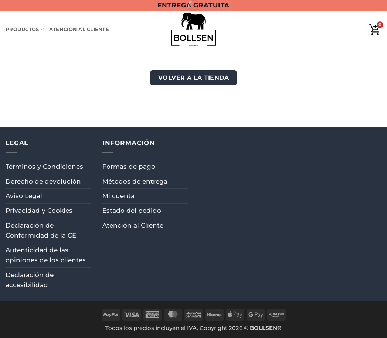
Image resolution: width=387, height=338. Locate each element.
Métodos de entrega (134, 181)
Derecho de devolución (43, 181)
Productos (25, 29)
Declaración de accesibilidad (30, 280)
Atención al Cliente (79, 29)
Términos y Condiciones (44, 166)
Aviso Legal (24, 195)
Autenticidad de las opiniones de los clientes (46, 255)
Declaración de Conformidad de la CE (41, 230)
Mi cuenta (118, 195)
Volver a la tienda (193, 77)
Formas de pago (128, 166)
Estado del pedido (131, 210)
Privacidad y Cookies (39, 210)
